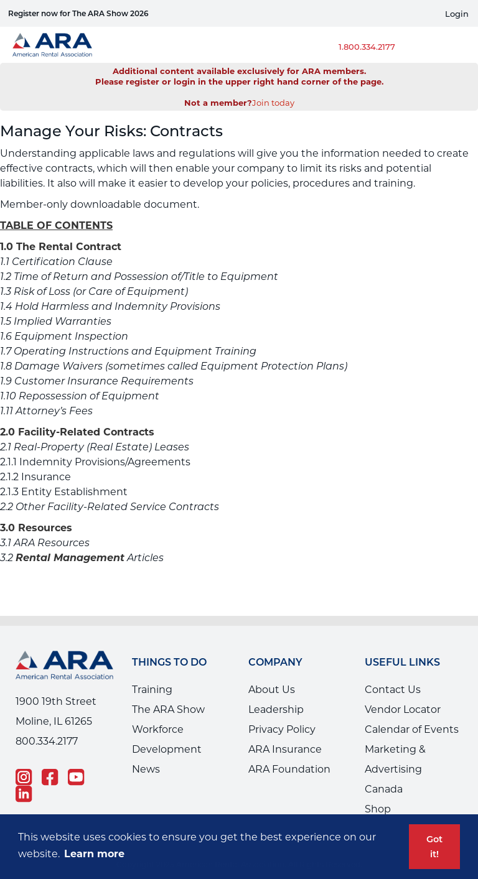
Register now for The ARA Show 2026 (78, 13)
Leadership (276, 709)
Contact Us (393, 689)
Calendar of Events (412, 729)
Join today (273, 103)
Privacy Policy (282, 729)
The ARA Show (168, 709)
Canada (384, 789)
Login (457, 14)
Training (152, 689)
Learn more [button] (94, 854)
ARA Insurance (285, 749)
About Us (271, 689)
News (146, 769)
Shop (378, 809)
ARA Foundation (289, 769)
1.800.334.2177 (367, 47)
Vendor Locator (403, 709)
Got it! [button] (434, 847)
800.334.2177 (47, 741)
